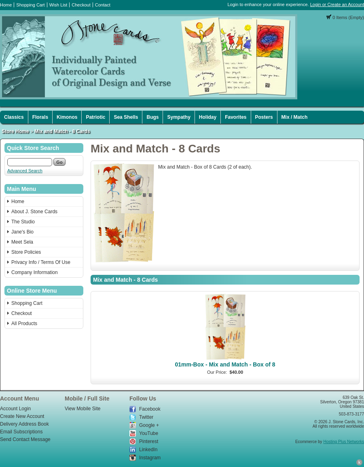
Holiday (207, 117)
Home (6, 4)
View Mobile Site (83, 408)
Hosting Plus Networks (343, 441)
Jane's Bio (22, 232)
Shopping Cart (30, 4)
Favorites (235, 117)
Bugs (152, 117)
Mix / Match (294, 117)
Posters (264, 117)
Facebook (150, 409)
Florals (40, 117)
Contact (102, 4)
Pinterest (148, 441)
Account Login (15, 408)
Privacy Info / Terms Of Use (40, 262)
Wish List (58, 4)
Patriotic (95, 117)
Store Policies (26, 252)
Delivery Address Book (24, 424)
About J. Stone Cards (34, 211)
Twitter (146, 417)
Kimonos (67, 117)
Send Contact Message (25, 439)
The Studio (23, 222)
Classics (14, 117)
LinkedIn (148, 449)
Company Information (34, 272)
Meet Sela (22, 242)
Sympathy (178, 117)
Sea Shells (126, 117)
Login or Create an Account (337, 4)
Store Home (15, 131)
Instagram (150, 458)
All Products (24, 323)
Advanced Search (24, 170)
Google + (149, 425)
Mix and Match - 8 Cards (62, 131)
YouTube (148, 433)
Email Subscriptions (21, 432)
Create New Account (22, 416)
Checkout (81, 4)
